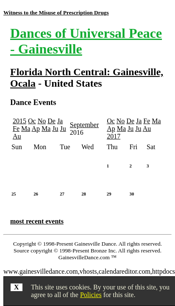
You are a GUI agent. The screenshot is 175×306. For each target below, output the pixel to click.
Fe (16, 128)
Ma (25, 128)
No (42, 121)
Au (17, 136)
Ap (35, 128)
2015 (19, 121)
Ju (55, 128)
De (51, 121)
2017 (113, 136)
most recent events (37, 221)
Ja (60, 121)
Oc (32, 121)
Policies (91, 294)
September (84, 124)
